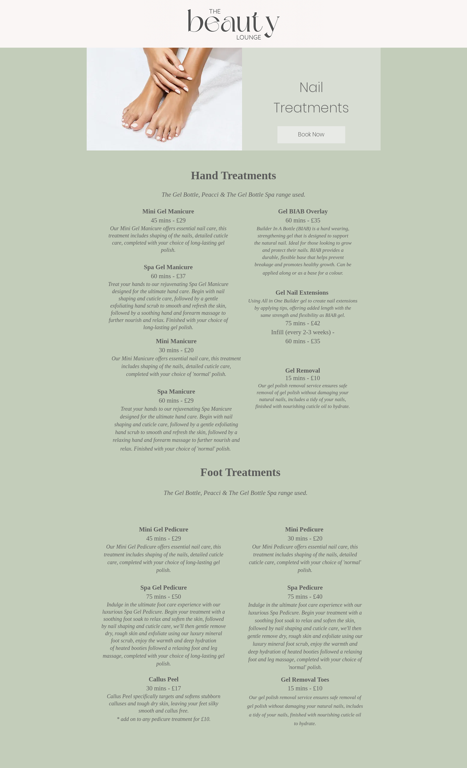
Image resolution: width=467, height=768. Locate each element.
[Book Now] (311, 134)
